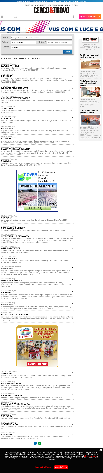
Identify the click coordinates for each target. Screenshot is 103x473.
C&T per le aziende (23, 1)
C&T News (52, 1)
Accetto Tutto (61, 467)
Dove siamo (63, 1)
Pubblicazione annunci (39, 1)
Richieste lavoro (17, 42)
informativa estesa (90, 456)
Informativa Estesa (43, 467)
